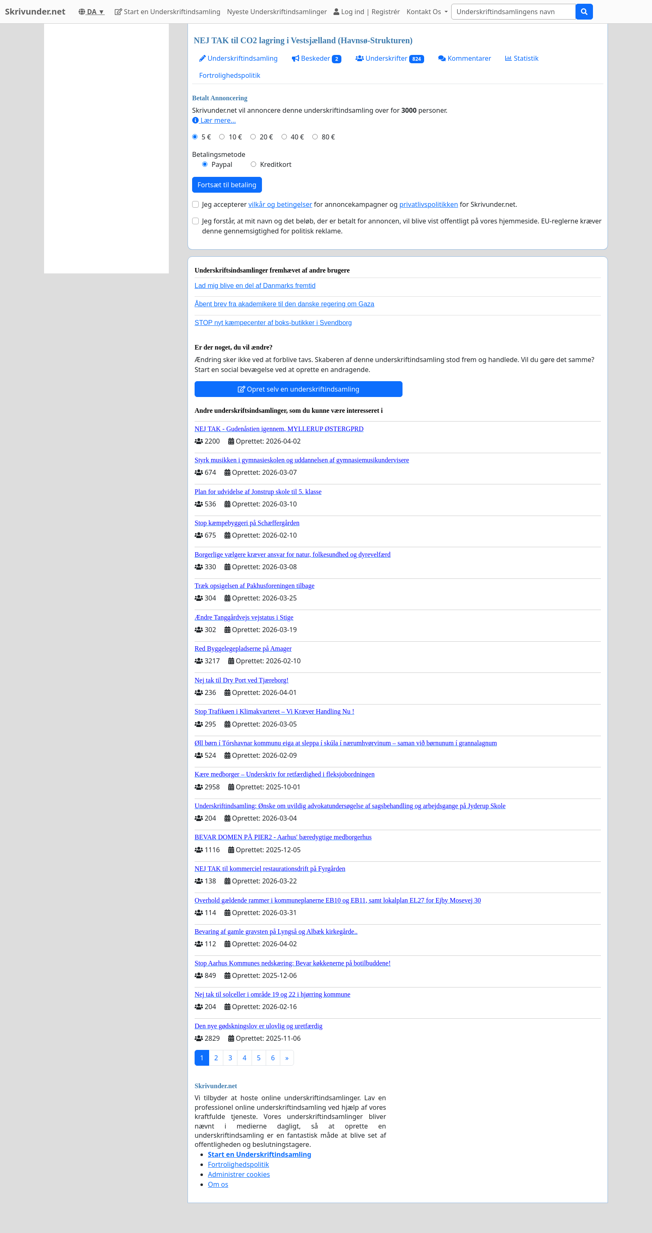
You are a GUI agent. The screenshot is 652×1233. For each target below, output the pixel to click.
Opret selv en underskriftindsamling (299, 389)
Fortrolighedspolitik (229, 75)
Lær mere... (214, 120)
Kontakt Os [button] (425, 11)
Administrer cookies (239, 1174)
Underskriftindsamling (238, 58)
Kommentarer (464, 58)
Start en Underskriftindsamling (167, 11)
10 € (235, 136)
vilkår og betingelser (280, 204)
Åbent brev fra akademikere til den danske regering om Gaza (284, 304)
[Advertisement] (106, 148)
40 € (297, 136)
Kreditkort (275, 164)
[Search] (513, 12)
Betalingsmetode (218, 154)
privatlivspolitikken (428, 204)
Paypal (222, 164)
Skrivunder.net (35, 11)
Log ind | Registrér (366, 11)
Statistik (521, 58)
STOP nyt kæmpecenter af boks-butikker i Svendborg (273, 322)
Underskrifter (390, 58)
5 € (206, 136)
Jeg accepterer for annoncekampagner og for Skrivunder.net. (359, 204)
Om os (218, 1184)
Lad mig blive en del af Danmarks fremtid (255, 285)
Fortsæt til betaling (227, 184)
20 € (266, 136)
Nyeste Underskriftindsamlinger (277, 11)
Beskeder (316, 58)
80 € (328, 136)
